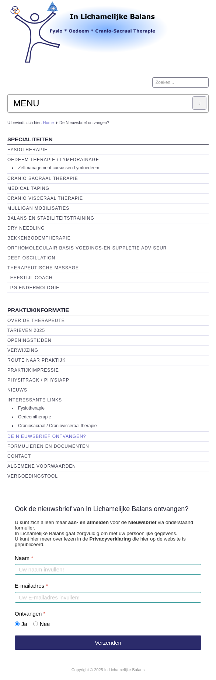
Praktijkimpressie (33, 370)
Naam (24, 558)
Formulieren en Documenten (48, 446)
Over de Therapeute (36, 320)
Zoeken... (152, 77)
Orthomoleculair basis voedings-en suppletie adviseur (87, 248)
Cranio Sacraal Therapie (42, 178)
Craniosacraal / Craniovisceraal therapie (57, 425)
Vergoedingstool (32, 476)
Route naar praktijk (36, 360)
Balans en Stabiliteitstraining (50, 218)
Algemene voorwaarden (41, 466)
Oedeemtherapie (34, 416)
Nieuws (17, 390)
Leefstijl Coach (30, 277)
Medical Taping (28, 188)
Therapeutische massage (43, 267)
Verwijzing (22, 350)
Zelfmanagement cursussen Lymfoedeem (58, 167)
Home (48, 122)
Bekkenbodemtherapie (39, 238)
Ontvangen (30, 613)
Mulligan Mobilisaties (38, 208)
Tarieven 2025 (26, 330)
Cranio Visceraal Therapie (45, 198)
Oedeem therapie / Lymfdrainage (53, 159)
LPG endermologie (33, 287)
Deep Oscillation (31, 258)
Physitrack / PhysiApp (38, 380)
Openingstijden (29, 340)
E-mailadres (31, 585)
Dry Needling (26, 228)
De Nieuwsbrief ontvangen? (46, 436)
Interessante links (34, 400)
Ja (24, 624)
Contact (19, 456)
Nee (45, 624)
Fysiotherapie (27, 149)
